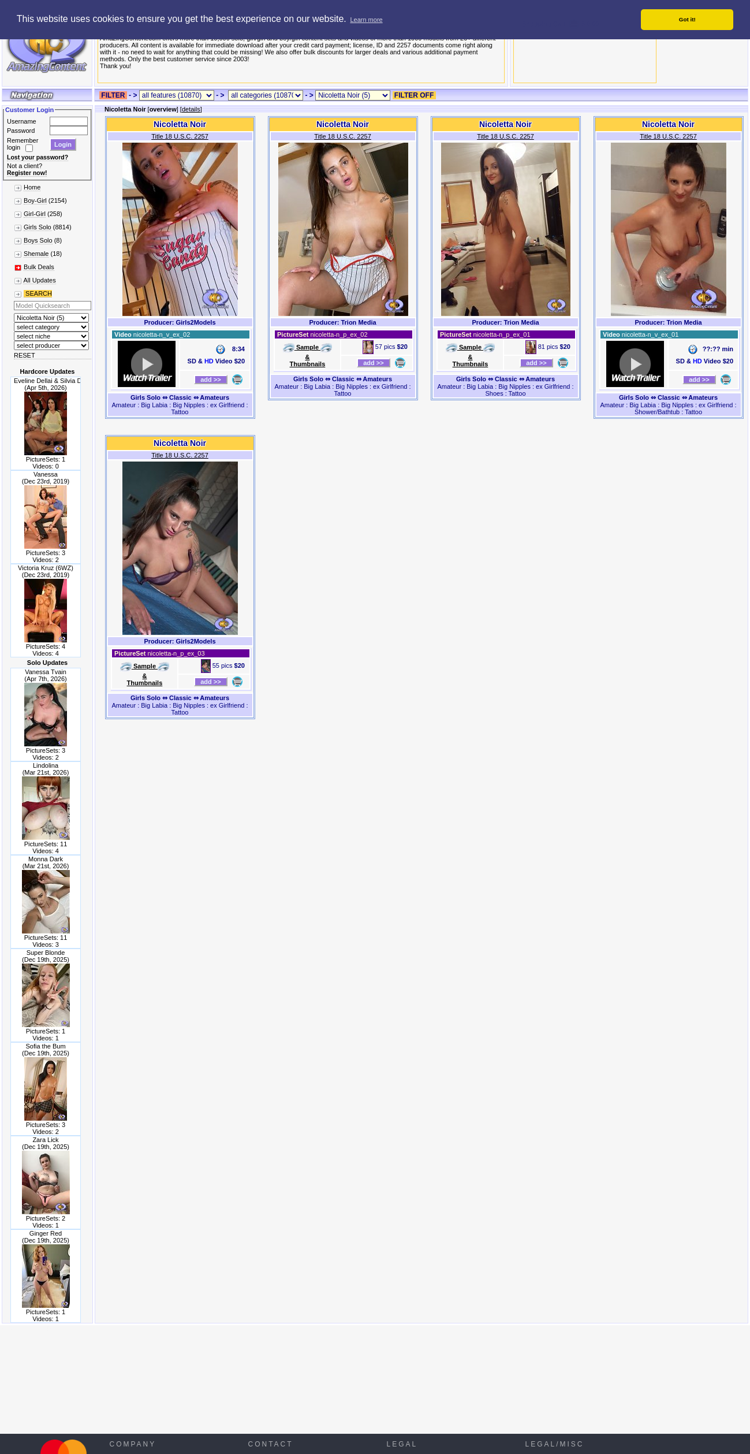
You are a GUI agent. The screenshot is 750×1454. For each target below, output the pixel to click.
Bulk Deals (39, 266)
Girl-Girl (35, 213)
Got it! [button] (687, 19)
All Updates (39, 280)
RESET (24, 355)
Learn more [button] (366, 19)
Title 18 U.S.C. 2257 (179, 136)
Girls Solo (37, 227)
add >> (211, 379)
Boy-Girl (35, 200)
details (191, 109)
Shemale (36, 253)
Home (32, 187)
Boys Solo (38, 240)
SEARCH (38, 293)
